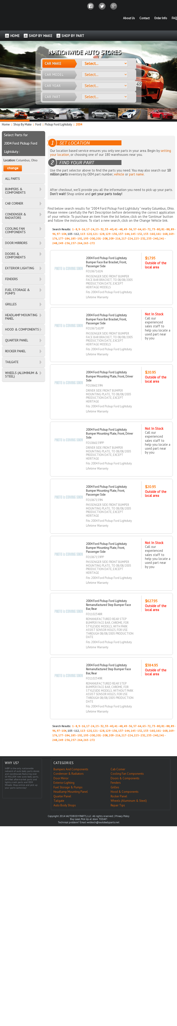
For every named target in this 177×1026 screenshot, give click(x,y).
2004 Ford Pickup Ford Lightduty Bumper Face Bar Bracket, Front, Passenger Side (106, 262)
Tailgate (58, 801)
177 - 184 (64, 238)
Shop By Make (22, 124)
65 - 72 (146, 229)
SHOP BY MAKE (40, 36)
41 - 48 (118, 229)
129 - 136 (111, 234)
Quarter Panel (62, 796)
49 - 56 (128, 229)
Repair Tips (118, 805)
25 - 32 (99, 229)
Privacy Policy (122, 816)
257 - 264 (76, 243)
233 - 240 (152, 238)
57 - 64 (137, 229)
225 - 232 (139, 238)
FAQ (174, 18)
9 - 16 (81, 229)
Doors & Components (125, 778)
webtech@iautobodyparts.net (103, 822)
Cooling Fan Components (127, 774)
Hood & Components (125, 792)
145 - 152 (136, 234)
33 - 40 (109, 229)
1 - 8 (74, 229)
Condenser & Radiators (68, 774)
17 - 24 (90, 229)
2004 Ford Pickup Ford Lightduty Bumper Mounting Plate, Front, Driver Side (109, 376)
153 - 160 (149, 234)
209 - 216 (114, 238)
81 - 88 (165, 229)
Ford (38, 124)
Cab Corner (118, 769)
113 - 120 (86, 234)
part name (136, 174)
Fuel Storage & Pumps (68, 787)
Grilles (115, 787)
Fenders (116, 783)
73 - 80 (156, 229)
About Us (129, 18)
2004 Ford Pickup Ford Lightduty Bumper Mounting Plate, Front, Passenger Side (106, 491)
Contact (144, 18)
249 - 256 (64, 243)
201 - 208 (102, 238)
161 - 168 (162, 234)
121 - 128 (98, 234)
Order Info (160, 18)
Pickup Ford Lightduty (59, 124)
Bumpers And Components (70, 769)
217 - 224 (127, 238)
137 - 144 (124, 234)
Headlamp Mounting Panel (70, 792)
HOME (15, 36)
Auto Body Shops (64, 805)
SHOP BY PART (73, 36)
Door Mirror (60, 778)
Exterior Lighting (63, 783)
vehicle (119, 174)
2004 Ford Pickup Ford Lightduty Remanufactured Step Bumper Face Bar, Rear (108, 605)
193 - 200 (89, 238)
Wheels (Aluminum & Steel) (129, 801)
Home (6, 124)
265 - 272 (89, 243)
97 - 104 (61, 234)
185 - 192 (76, 238)
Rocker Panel (119, 796)
